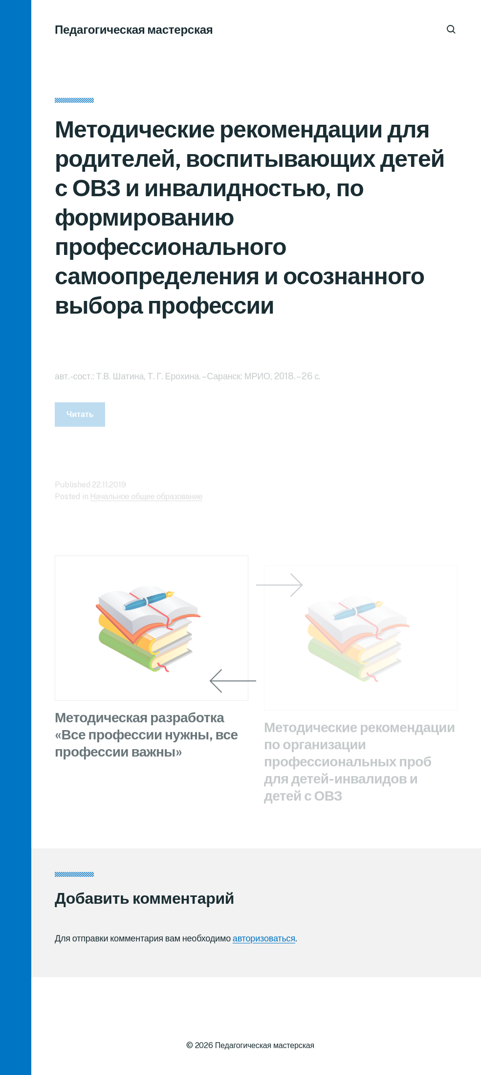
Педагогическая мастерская (134, 29)
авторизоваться (264, 938)
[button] (15, 537)
